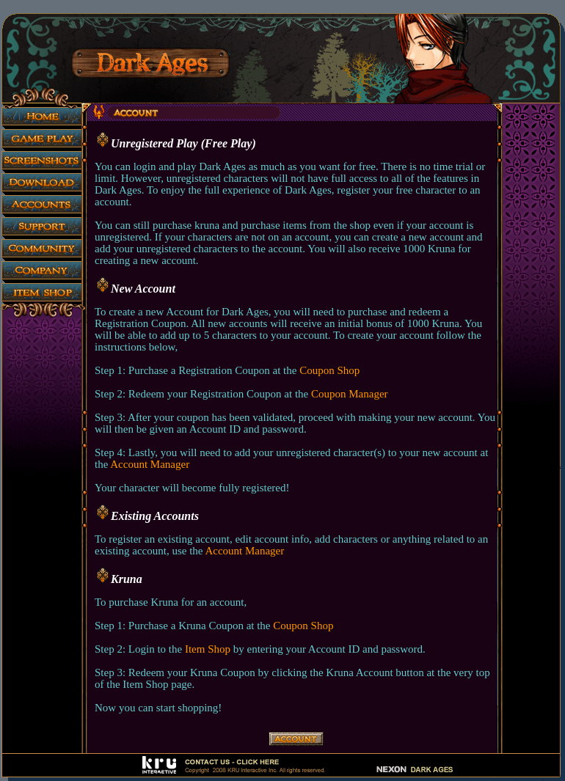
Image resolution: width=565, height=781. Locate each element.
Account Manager (149, 464)
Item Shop (207, 649)
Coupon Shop (329, 370)
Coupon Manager (349, 394)
